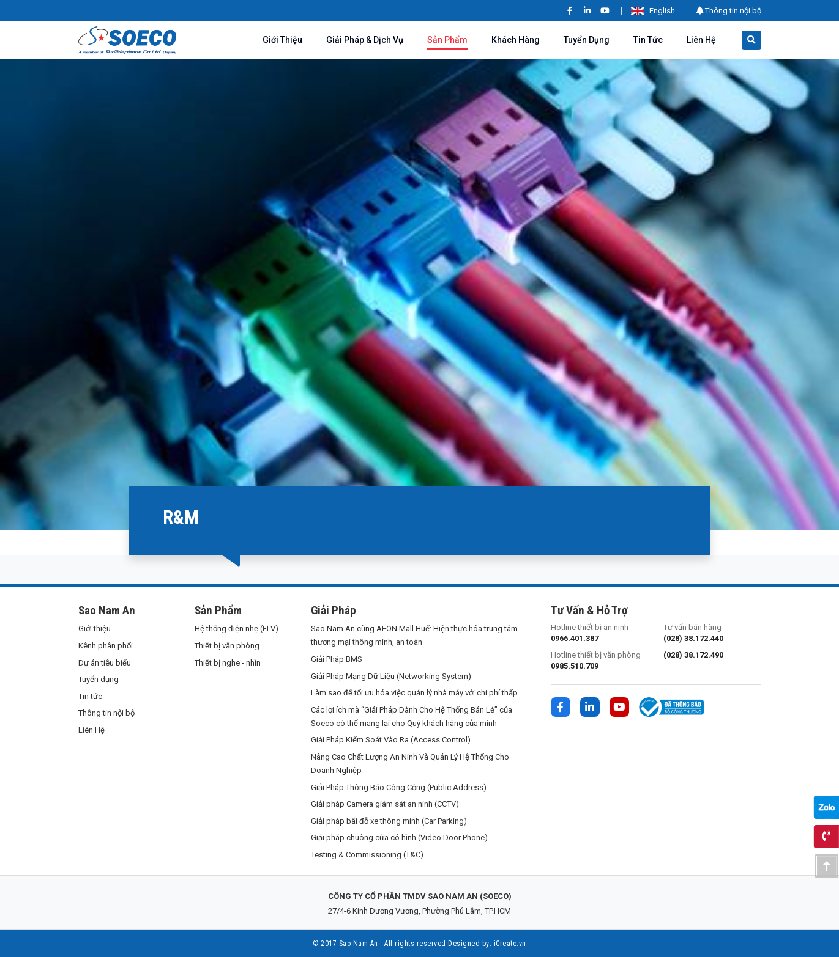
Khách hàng (515, 40)
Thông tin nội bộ (728, 10)
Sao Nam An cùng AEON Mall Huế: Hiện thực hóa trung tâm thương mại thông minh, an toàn (414, 635)
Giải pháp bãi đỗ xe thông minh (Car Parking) (389, 821)
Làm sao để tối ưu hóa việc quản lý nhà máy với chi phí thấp (414, 692)
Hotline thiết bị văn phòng (600, 661)
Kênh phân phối (105, 645)
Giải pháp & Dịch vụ (364, 40)
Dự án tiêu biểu (104, 662)
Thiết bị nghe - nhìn (228, 662)
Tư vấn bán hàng (712, 633)
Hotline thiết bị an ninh (600, 633)
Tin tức (648, 40)
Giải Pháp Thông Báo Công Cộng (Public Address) (399, 787)
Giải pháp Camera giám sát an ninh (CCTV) (385, 804)
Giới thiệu (282, 40)
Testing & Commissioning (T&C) (367, 854)
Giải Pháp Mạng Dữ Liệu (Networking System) (391, 676)
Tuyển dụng (587, 40)
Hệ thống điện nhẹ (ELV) (236, 628)
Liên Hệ (701, 40)
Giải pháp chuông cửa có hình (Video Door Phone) (399, 837)
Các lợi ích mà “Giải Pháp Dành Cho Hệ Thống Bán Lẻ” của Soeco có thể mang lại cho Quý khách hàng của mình (411, 716)
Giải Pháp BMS (336, 659)
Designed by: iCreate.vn (487, 943)
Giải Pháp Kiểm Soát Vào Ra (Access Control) (391, 739)
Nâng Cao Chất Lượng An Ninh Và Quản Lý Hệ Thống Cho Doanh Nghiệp (410, 763)
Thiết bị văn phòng (227, 645)
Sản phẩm (447, 40)
